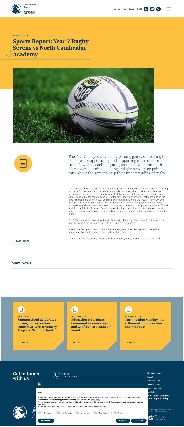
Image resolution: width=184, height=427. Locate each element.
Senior (131, 9)
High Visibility (161, 399)
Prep (124, 9)
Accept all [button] (139, 420)
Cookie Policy (152, 393)
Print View (152, 396)
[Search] (158, 9)
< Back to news (22, 241)
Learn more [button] (45, 420)
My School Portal (154, 374)
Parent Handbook (154, 389)
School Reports (153, 385)
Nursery (117, 9)
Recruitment (152, 378)
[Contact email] (152, 9)
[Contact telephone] (146, 9)
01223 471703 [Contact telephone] (76, 376)
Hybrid (139, 9)
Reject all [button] (122, 420)
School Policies (153, 382)
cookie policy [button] (95, 400)
